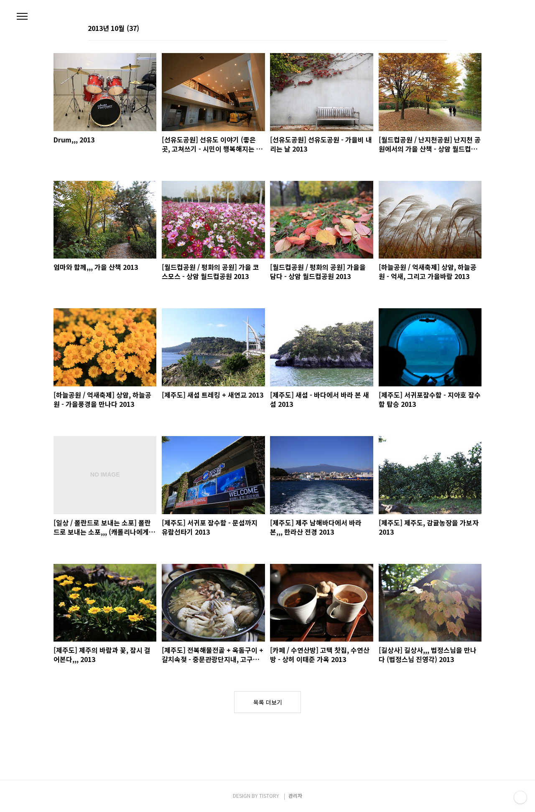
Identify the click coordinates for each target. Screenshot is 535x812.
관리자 (295, 795)
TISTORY (269, 795)
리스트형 (442, 29)
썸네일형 (430, 29)
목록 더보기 (267, 702)
